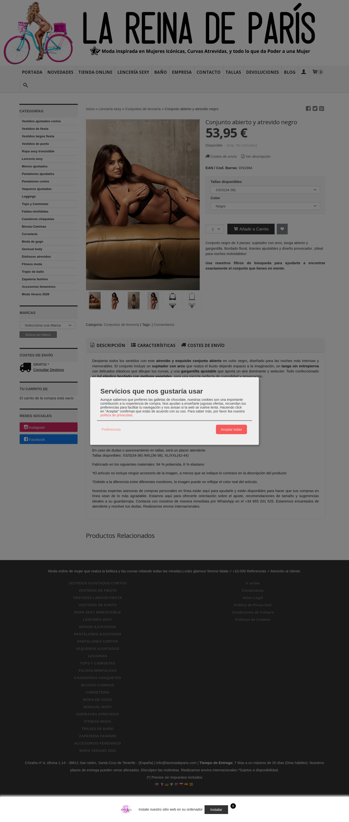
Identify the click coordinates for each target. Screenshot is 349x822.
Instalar (216, 809)
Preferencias (111, 429)
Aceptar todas (231, 429)
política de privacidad (116, 415)
